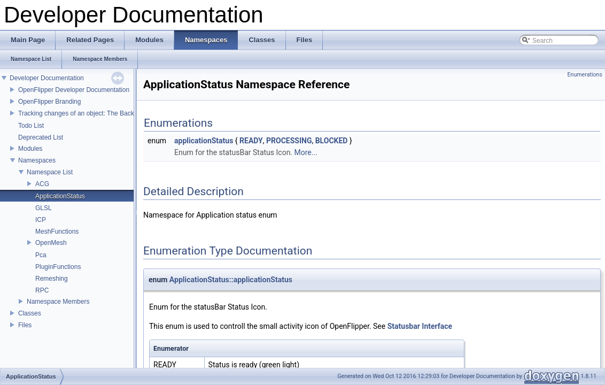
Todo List (31, 125)
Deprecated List (40, 137)
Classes (29, 313)
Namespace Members (58, 301)
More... (305, 152)
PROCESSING (289, 140)
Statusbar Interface (419, 326)
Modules (30, 148)
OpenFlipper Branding (49, 101)
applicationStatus (203, 140)
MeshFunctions (57, 231)
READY (251, 140)
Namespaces (37, 160)
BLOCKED (331, 140)
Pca (40, 255)
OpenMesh (51, 243)
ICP (40, 220)
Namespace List (50, 172)
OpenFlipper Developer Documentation (73, 90)
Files (25, 325)
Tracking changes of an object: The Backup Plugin (89, 113)
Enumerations (584, 74)
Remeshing (51, 278)
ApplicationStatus (60, 196)
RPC (42, 290)
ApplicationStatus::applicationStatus (230, 279)
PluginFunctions (58, 267)
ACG (42, 184)
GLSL (43, 208)
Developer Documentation (47, 78)
